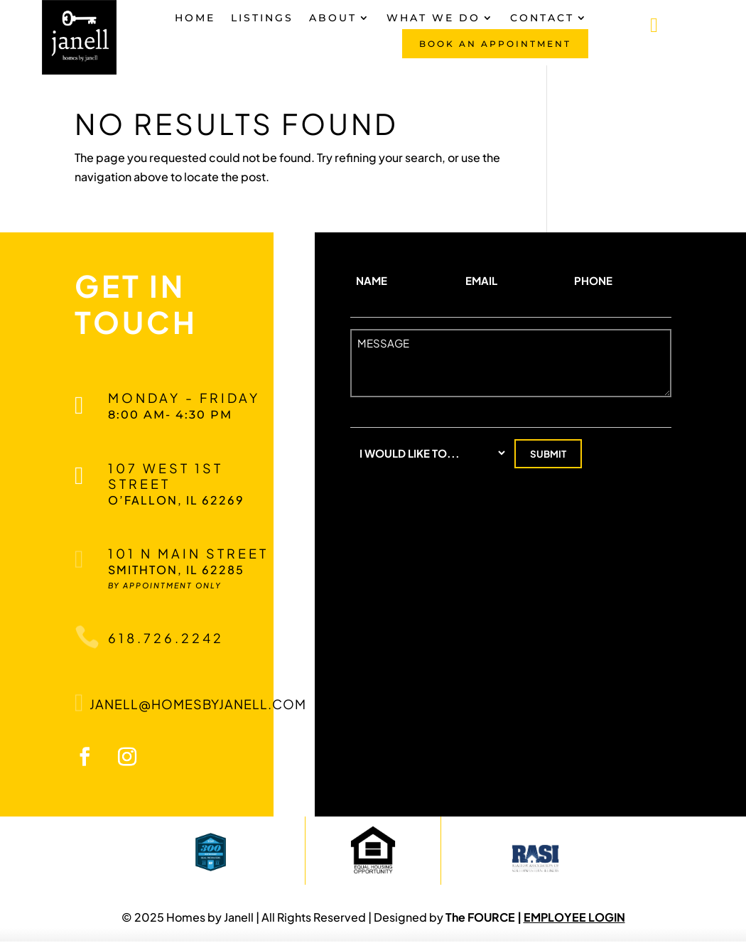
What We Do (433, 18)
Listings (262, 18)
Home (195, 18)
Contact (542, 18)
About (333, 18)
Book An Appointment (495, 43)
